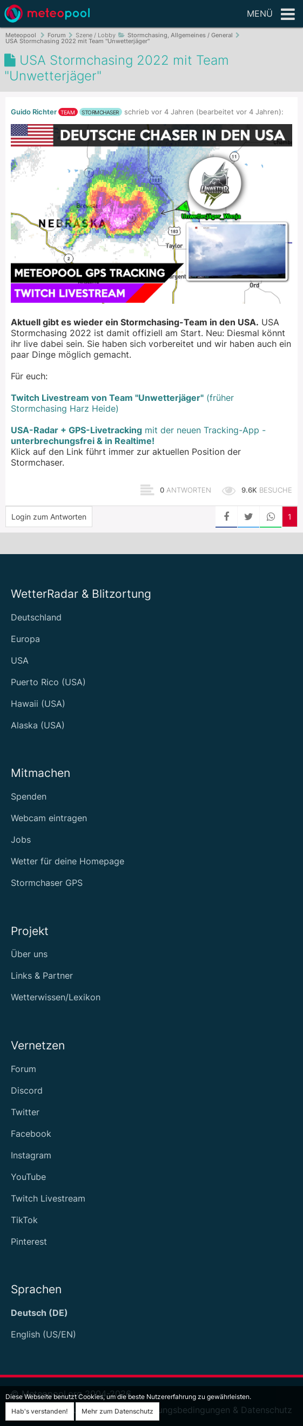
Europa (25, 638)
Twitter (25, 1112)
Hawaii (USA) (38, 703)
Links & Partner (42, 975)
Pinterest (29, 1241)
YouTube (28, 1176)
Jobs (21, 839)
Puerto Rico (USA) (48, 682)
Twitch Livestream (48, 1198)
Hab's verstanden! (39, 1411)
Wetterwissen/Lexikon (55, 997)
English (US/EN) (43, 1334)
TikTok (24, 1220)
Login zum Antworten (48, 516)
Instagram (31, 1155)
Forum (23, 1068)
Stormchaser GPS (47, 882)
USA (20, 660)
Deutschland (36, 617)
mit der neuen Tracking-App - (138, 435)
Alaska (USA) (38, 725)
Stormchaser (100, 112)
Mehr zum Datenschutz (117, 1411)
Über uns (29, 954)
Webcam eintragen (49, 818)
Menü (271, 14)
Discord (27, 1090)
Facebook (31, 1133)
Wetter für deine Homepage (67, 861)
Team (67, 112)
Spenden (28, 796)
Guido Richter (34, 112)
